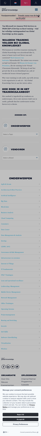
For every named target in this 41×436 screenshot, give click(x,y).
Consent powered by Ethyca (29, 432)
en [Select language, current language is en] (6, 432)
